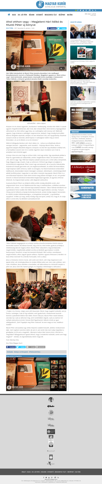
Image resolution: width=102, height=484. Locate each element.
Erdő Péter (75, 139)
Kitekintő (39, 15)
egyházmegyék (77, 151)
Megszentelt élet (51, 15)
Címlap (24, 472)
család (78, 147)
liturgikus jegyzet (84, 149)
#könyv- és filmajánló (21, 352)
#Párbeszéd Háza (34, 352)
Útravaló (91, 137)
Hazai (14, 15)
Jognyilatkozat (52, 482)
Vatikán (80, 145)
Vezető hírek (76, 22)
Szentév (89, 135)
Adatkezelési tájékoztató (61, 482)
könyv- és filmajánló (82, 137)
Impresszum (38, 482)
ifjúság (74, 137)
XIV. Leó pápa (22, 15)
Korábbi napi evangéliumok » (87, 127)
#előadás (10, 352)
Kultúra (70, 15)
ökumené (88, 141)
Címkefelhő (75, 132)
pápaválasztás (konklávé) (79, 135)
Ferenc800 (85, 147)
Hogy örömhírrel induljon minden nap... (81, 112)
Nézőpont (62, 15)
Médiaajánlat (44, 482)
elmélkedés (82, 139)
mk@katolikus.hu (64, 480)
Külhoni (31, 15)
